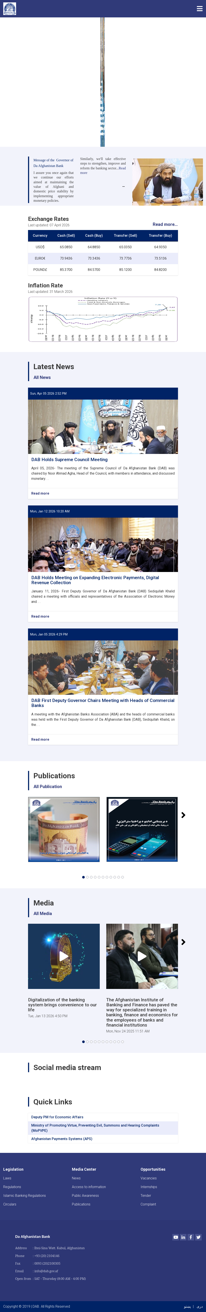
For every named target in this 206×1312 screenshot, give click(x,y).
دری (200, 1306)
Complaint (148, 1204)
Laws (7, 1178)
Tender (146, 1196)
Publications (81, 1204)
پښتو (187, 1306)
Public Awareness (85, 1196)
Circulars (9, 1204)
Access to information (89, 1187)
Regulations (12, 1187)
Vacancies (149, 1178)
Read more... (165, 224)
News (76, 1178)
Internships (149, 1187)
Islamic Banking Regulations (24, 1196)
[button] (83, 877)
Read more (40, 493)
